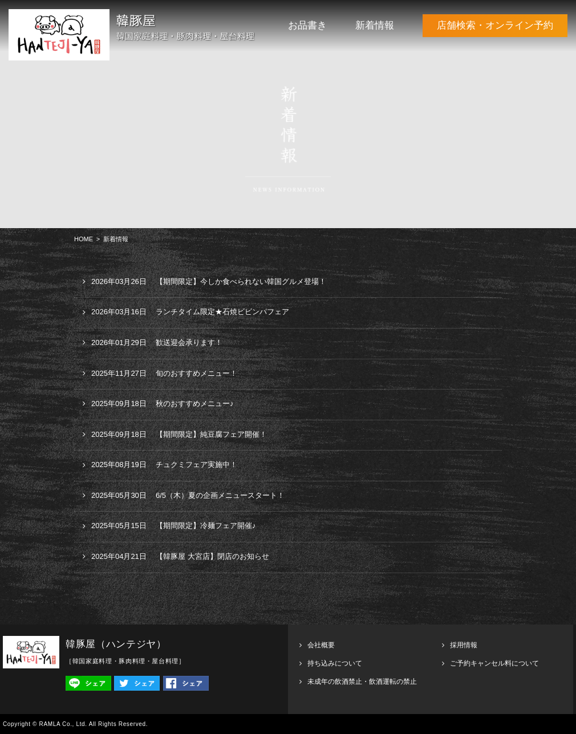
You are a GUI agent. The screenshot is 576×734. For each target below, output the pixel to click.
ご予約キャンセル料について (494, 663)
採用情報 (463, 645)
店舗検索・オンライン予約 (495, 25)
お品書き (307, 25)
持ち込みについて (334, 663)
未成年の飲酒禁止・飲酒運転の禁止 (362, 681)
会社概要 (321, 645)
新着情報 (374, 25)
